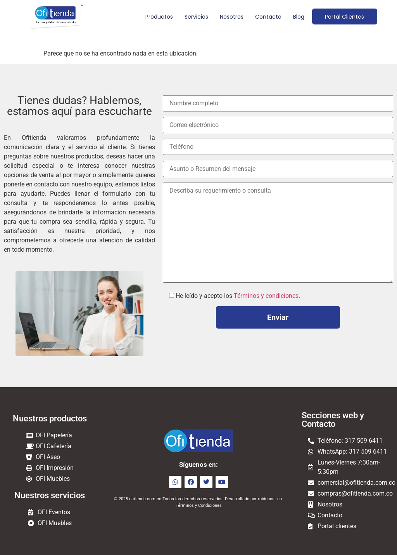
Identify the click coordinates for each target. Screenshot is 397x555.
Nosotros (230, 17)
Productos (158, 17)
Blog (297, 17)
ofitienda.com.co (145, 498)
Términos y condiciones (266, 295)
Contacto (267, 17)
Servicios (195, 17)
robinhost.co (270, 498)
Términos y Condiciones (199, 505)
